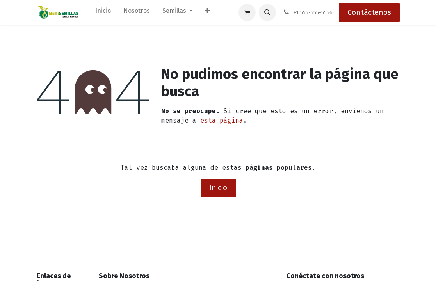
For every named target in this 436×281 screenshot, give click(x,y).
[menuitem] (103, 12)
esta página (221, 120)
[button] (267, 12)
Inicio (218, 187)
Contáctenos (369, 12)
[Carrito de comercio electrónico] (247, 12)
